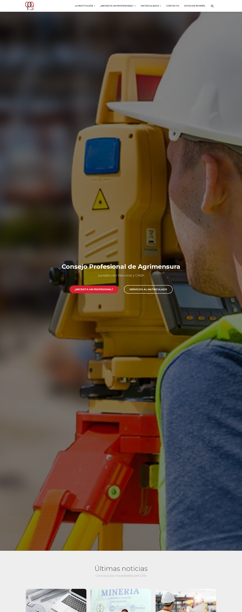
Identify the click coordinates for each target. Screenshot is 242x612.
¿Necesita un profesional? (118, 6)
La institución (85, 6)
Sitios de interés (194, 6)
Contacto (172, 6)
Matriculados (151, 6)
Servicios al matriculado (148, 289)
